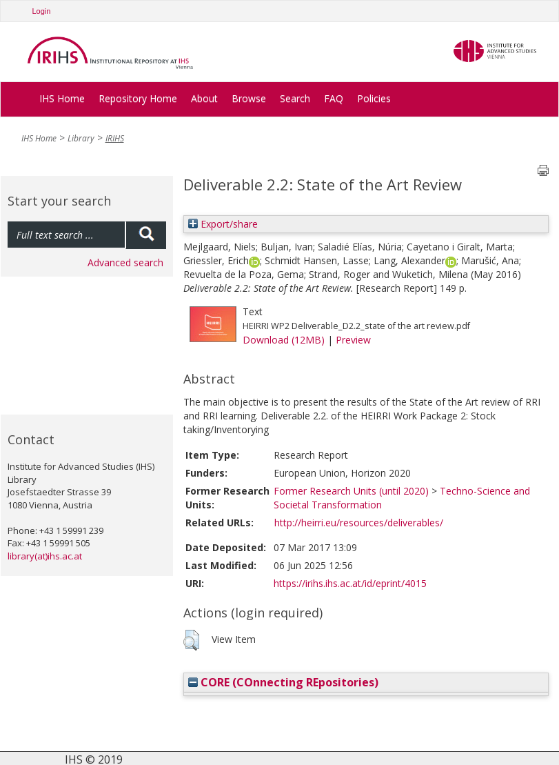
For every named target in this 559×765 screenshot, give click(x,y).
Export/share (223, 223)
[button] (191, 640)
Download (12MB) (284, 339)
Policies (374, 98)
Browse (249, 98)
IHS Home (62, 98)
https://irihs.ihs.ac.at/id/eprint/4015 (350, 583)
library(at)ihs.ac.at (45, 556)
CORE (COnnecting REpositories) (283, 682)
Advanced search (125, 262)
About (204, 98)
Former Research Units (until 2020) (351, 490)
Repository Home (138, 98)
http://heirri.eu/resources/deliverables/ (358, 522)
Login (41, 11)
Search (295, 98)
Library (81, 138)
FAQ (333, 98)
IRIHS (114, 138)
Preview (353, 339)
